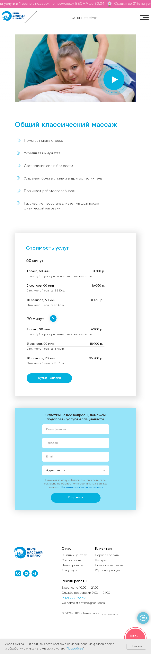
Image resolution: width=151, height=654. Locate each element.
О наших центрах (74, 555)
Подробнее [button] (75, 648)
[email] (75, 457)
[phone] (75, 443)
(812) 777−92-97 (74, 598)
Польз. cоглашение (109, 565)
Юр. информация (107, 570)
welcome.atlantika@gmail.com (83, 603)
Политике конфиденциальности (82, 487)
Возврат (101, 560)
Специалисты (71, 560)
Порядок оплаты (107, 555)
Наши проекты (72, 565)
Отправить (75, 497)
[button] (114, 79)
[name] (75, 429)
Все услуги (69, 570)
